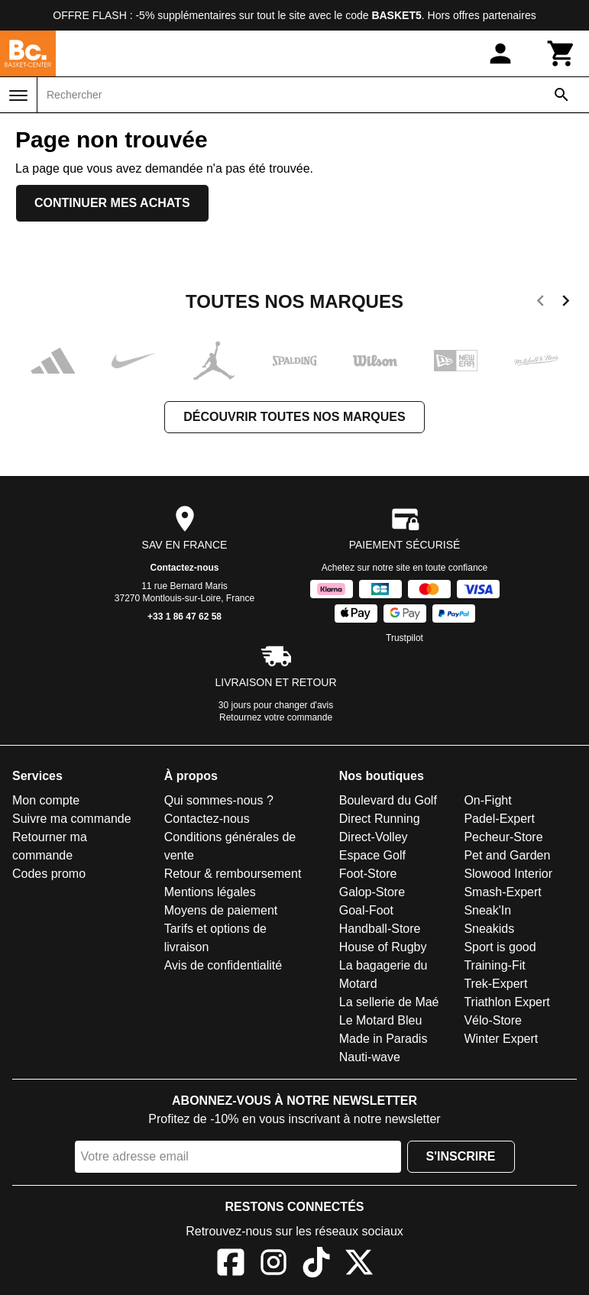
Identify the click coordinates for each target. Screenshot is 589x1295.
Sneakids (489, 928)
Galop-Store (372, 891)
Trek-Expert (495, 983)
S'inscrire (461, 1156)
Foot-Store (368, 873)
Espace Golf (372, 855)
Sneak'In (487, 910)
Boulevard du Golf (388, 800)
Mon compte (45, 800)
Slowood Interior (508, 873)
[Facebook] (230, 1265)
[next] (566, 303)
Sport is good (500, 946)
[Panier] (561, 53)
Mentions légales (210, 891)
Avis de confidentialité (223, 965)
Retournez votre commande (275, 717)
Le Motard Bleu (380, 1020)
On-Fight (487, 800)
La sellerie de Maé (389, 1002)
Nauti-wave (369, 1057)
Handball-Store (380, 928)
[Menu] (18, 95)
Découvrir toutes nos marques (294, 416)
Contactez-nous (184, 567)
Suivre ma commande (71, 818)
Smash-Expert (502, 891)
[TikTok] (316, 1265)
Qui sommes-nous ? (218, 800)
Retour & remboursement (233, 873)
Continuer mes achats (112, 202)
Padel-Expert (499, 818)
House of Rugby (383, 946)
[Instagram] (273, 1265)
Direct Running (379, 818)
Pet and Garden (507, 855)
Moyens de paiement (221, 910)
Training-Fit (494, 965)
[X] (359, 1265)
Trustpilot (404, 638)
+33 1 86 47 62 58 (184, 616)
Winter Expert (501, 1038)
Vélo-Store (493, 1020)
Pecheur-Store (503, 836)
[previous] (540, 303)
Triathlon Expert (506, 1002)
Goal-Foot (366, 910)
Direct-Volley (373, 836)
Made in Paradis (383, 1038)
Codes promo (49, 873)
